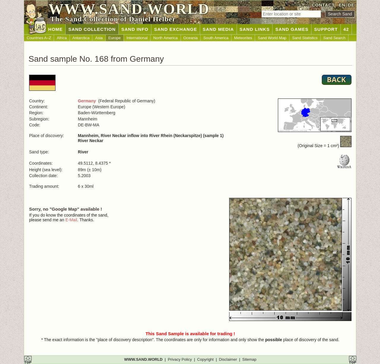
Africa (61, 38)
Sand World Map (272, 38)
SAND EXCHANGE (175, 29)
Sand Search (334, 38)
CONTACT (323, 4)
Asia (98, 38)
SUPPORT (326, 29)
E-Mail (71, 219)
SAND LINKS (255, 29)
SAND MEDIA (218, 29)
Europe (114, 38)
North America (165, 38)
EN (342, 4)
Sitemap (249, 359)
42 (346, 29)
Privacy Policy (180, 359)
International (137, 38)
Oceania (190, 38)
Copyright (205, 359)
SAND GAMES (291, 29)
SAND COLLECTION (91, 29)
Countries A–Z (39, 38)
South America (216, 38)
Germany (87, 100)
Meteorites (243, 38)
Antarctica (81, 38)
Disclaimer (228, 359)
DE (351, 4)
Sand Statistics (305, 38)
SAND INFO (135, 29)
